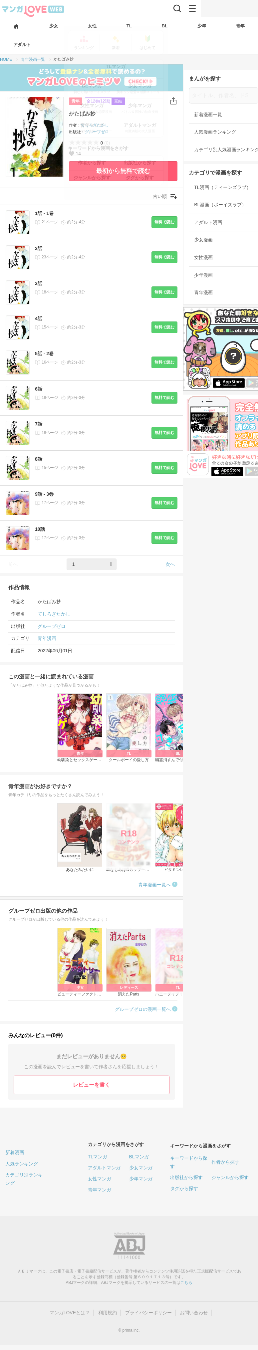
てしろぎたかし (95, 125)
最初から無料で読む (123, 171)
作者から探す (225, 1162)
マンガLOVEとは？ (70, 1312)
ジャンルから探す (230, 1177)
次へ (170, 564)
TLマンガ (97, 1156)
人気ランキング (21, 1163)
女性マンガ (99, 1178)
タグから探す (184, 1188)
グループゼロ (97, 132)
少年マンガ (140, 1178)
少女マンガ (140, 1167)
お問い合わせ (194, 1312)
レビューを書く (91, 1085)
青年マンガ (99, 1189)
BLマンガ (139, 1156)
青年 (76, 101)
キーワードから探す (188, 1162)
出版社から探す (186, 1177)
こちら (186, 1282)
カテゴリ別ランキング (24, 1179)
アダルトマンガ (104, 1167)
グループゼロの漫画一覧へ (143, 1009)
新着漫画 (14, 1152)
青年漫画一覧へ (154, 884)
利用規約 (107, 1312)
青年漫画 (47, 638)
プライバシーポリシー (148, 1312)
